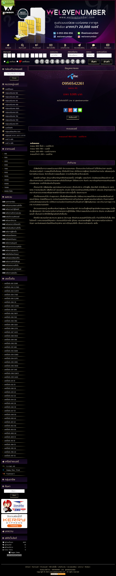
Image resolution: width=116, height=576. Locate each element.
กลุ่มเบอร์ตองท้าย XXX (11, 131)
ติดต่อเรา (87, 567)
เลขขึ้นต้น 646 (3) (9, 407)
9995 (5, 172)
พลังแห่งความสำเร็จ (10, 265)
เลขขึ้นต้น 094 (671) (9, 358)
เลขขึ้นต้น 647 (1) (8, 411)
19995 (5, 176)
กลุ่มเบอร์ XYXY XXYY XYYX (13, 135)
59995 (5, 184)
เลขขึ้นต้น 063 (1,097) (10, 291)
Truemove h (8, 474)
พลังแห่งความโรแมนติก (11, 224)
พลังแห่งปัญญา (9, 239)
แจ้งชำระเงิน (62, 567)
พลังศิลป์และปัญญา (10, 254)
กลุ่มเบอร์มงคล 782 (10, 116)
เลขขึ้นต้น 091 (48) (9, 347)
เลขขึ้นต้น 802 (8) (9, 426)
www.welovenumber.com (57, 572)
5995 (5, 165)
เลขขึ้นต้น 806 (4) (9, 433)
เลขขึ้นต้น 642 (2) (9, 396)
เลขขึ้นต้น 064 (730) (10, 295)
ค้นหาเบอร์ (35, 567)
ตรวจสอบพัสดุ (71, 567)
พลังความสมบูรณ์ (9, 243)
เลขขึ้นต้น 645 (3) (9, 403)
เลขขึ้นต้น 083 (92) (9, 317)
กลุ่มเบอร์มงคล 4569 (10, 108)
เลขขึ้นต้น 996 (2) (9, 452)
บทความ (80, 567)
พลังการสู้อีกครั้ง (9, 232)
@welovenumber (70, 570)
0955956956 (56, 570)
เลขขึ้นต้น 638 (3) (9, 388)
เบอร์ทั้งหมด (7, 89)
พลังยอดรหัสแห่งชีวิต (11, 258)
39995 (5, 180)
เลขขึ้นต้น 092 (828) (10, 351)
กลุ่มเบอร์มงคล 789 (10, 120)
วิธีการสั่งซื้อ (52, 567)
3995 (5, 161)
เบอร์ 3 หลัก (7, 139)
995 (4, 154)
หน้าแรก (27, 567)
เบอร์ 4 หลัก (7, 143)
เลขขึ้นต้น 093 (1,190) (10, 354)
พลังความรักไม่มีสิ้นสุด (11, 261)
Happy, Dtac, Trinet (11, 470)
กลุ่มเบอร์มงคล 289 (10, 97)
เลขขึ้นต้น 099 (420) (10, 377)
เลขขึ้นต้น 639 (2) (9, 392)
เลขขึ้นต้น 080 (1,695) (10, 306)
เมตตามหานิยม (8, 202)
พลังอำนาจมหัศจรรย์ (10, 217)
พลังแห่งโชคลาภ (9, 235)
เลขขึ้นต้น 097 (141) (9, 369)
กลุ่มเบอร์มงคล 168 (10, 93)
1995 (4, 157)
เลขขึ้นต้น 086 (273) (10, 328)
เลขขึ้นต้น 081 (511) (9, 309)
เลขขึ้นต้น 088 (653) (10, 336)
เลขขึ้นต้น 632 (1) (8, 384)
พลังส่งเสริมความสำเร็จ (11, 228)
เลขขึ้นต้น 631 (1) (8, 381)
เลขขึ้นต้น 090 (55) (9, 343)
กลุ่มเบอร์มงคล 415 (10, 100)
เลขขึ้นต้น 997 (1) (8, 456)
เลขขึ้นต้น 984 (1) (9, 444)
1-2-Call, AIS (8, 466)
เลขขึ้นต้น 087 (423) (10, 332)
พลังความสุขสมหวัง (10, 250)
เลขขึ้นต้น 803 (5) (9, 429)
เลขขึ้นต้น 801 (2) (9, 422)
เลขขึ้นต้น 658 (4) (9, 418)
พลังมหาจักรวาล (9, 220)
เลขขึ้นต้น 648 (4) (9, 414)
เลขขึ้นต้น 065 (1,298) (10, 298)
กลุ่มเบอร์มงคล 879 (10, 124)
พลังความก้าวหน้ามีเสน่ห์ (11, 269)
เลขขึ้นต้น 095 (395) (10, 362)
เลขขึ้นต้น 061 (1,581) (10, 283)
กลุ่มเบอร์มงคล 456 (10, 104)
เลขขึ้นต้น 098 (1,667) (10, 373)
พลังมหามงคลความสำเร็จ (12, 205)
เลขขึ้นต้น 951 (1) (8, 441)
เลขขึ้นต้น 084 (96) (9, 321)
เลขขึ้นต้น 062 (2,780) (10, 287)
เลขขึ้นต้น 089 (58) (9, 339)
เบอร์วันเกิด (7, 127)
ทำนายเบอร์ (43, 567)
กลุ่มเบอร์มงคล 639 (10, 112)
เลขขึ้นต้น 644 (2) (9, 399)
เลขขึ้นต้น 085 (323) (10, 324)
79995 (5, 187)
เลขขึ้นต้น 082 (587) (10, 313)
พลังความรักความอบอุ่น (11, 213)
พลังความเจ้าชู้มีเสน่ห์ (10, 209)
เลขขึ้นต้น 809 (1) (9, 437)
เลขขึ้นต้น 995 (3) (9, 448)
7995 (5, 169)
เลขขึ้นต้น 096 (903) (10, 366)
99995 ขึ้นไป (7, 191)
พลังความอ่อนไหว (9, 273)
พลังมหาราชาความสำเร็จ (11, 246)
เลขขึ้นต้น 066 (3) (9, 302)
